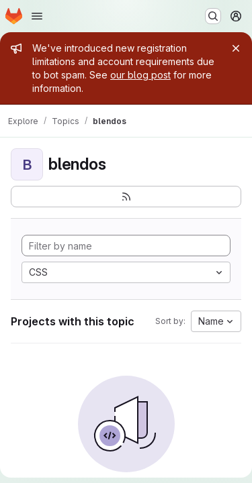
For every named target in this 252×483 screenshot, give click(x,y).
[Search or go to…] (213, 16)
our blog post (140, 74)
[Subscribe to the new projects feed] (126, 196)
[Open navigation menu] (37, 16)
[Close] (236, 48)
